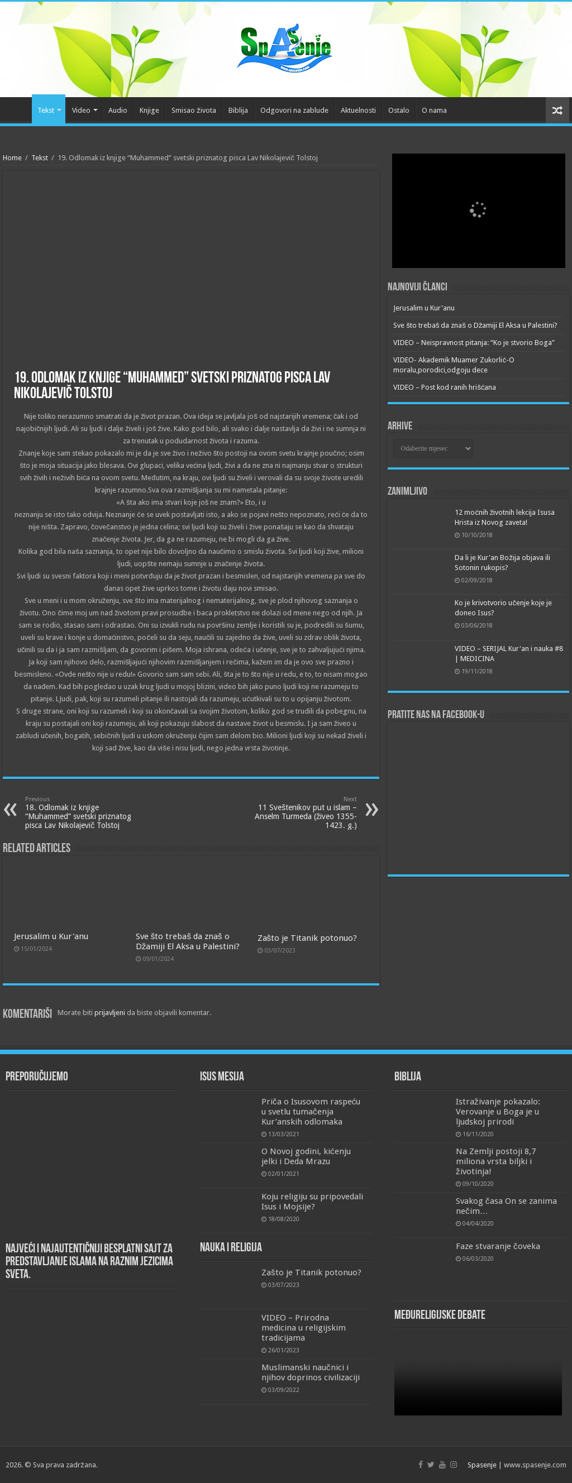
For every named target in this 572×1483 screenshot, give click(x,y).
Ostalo (398, 110)
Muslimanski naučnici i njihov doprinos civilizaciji (310, 1372)
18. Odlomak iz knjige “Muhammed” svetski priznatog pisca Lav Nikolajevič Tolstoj (82, 813)
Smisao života (193, 110)
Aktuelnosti (358, 110)
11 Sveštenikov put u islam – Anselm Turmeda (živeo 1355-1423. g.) (299, 813)
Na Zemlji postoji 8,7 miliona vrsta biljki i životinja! (496, 1161)
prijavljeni (109, 1012)
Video (81, 110)
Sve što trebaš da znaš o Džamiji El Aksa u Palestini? (188, 941)
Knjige (149, 110)
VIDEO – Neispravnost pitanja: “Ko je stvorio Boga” (474, 342)
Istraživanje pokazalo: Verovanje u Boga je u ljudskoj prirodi (498, 1112)
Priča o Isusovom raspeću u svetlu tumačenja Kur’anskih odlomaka (310, 1112)
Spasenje (482, 1465)
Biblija (238, 110)
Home (12, 158)
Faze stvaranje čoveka (498, 1246)
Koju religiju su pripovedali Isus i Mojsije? (312, 1202)
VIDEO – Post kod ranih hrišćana (444, 387)
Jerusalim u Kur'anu (51, 936)
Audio (117, 110)
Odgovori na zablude (294, 110)
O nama (434, 110)
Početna (17, 109)
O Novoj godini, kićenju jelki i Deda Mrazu (306, 1156)
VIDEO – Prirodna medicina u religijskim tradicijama (303, 1328)
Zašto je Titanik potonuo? (308, 938)
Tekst (45, 110)
